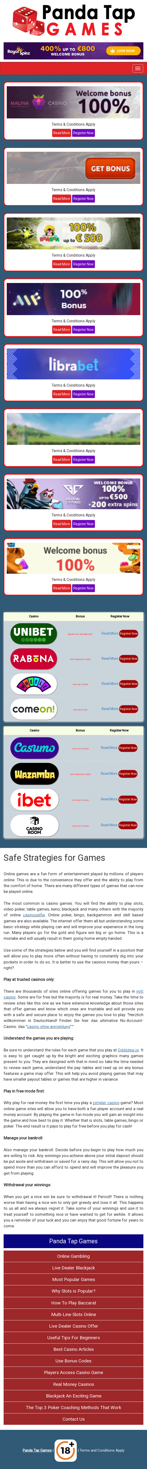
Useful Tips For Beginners (73, 1337)
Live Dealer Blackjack (73, 1268)
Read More (61, 133)
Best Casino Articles (73, 1349)
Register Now (83, 133)
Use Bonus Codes (73, 1361)
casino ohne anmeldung (48, 1026)
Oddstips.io (128, 1050)
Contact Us (74, 1419)
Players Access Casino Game (73, 1372)
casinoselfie (34, 914)
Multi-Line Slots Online (73, 1314)
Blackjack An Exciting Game (73, 1396)
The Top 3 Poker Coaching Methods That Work (73, 1407)
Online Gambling (73, 1256)
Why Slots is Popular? (73, 1291)
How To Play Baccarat (73, 1303)
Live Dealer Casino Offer (73, 1326)
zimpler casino (106, 1102)
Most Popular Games (73, 1279)
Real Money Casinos (73, 1384)
